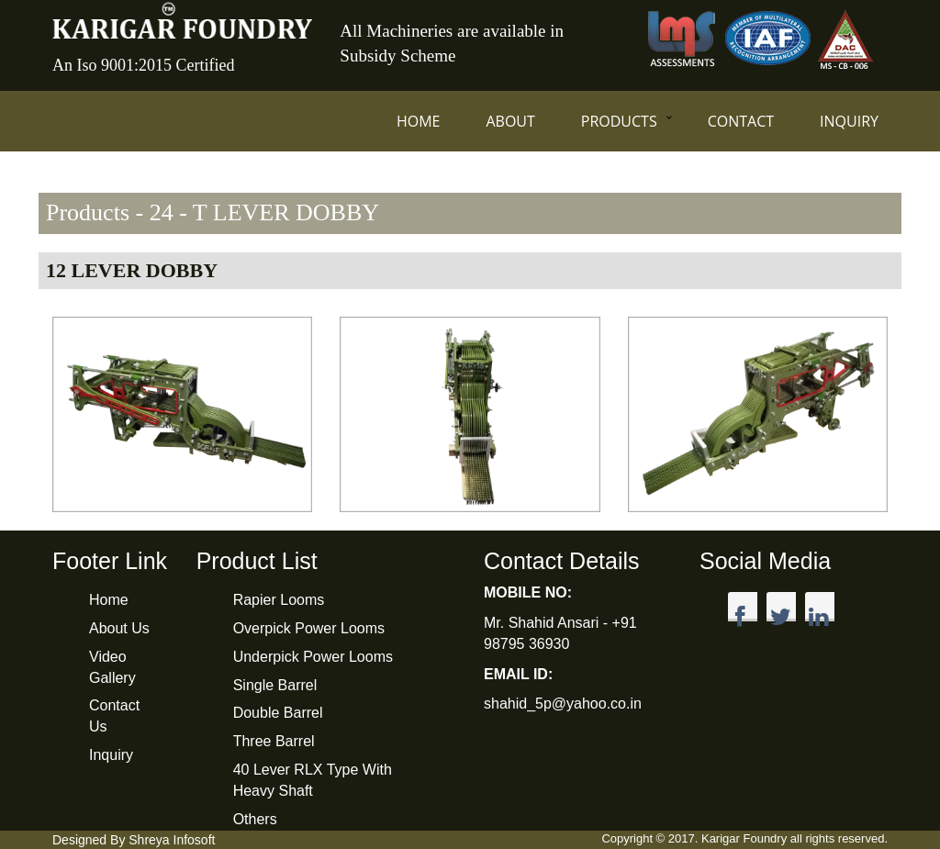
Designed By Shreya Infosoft (133, 839)
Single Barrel (275, 685)
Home (419, 121)
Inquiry (849, 121)
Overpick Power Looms (309, 628)
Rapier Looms (279, 600)
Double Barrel (278, 713)
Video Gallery (112, 667)
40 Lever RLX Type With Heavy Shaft (312, 780)
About (510, 121)
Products (619, 121)
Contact (741, 121)
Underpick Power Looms (313, 657)
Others (255, 819)
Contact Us (114, 716)
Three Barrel (274, 741)
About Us (119, 628)
